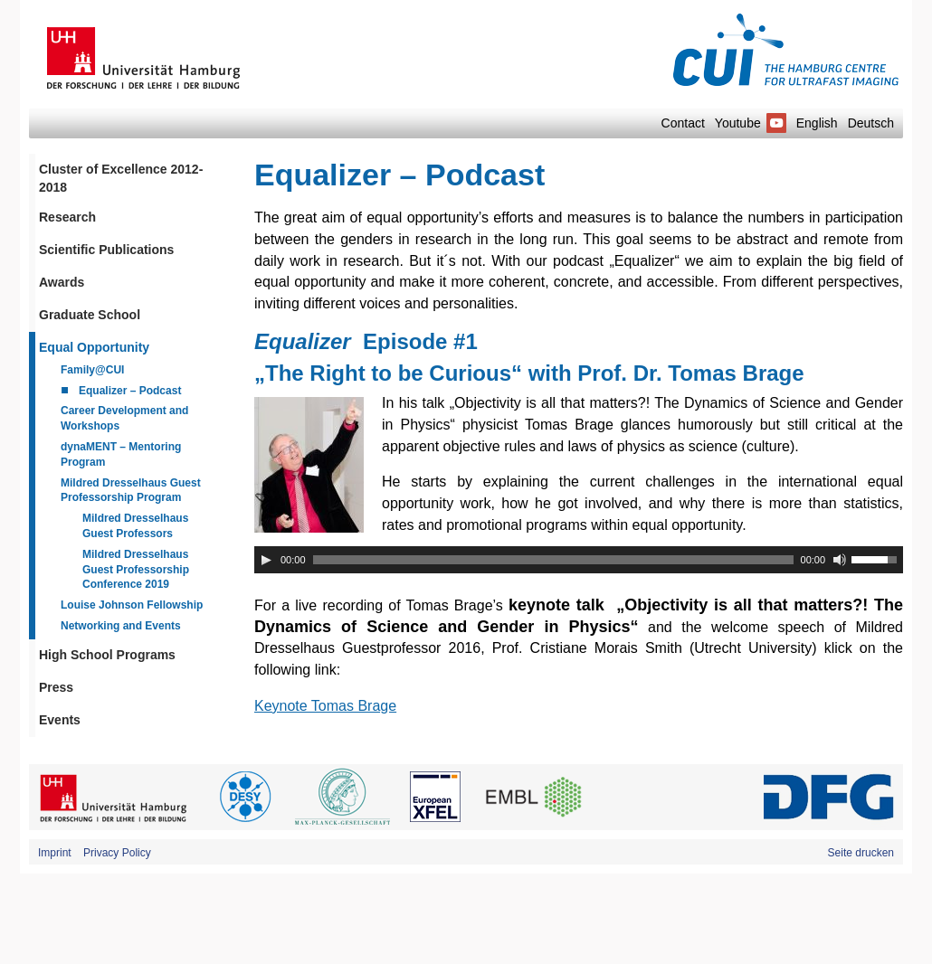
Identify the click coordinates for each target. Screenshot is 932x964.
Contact (683, 123)
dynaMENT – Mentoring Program (121, 454)
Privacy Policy (117, 852)
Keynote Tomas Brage (325, 706)
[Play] (266, 560)
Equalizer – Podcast (130, 390)
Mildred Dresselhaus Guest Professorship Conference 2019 (135, 569)
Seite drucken (861, 852)
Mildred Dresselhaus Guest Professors (135, 526)
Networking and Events (121, 625)
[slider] (553, 559)
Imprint (54, 852)
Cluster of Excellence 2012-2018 (121, 178)
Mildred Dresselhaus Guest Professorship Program (131, 491)
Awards (61, 282)
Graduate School (89, 314)
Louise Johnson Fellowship (132, 605)
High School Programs (107, 654)
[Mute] (839, 560)
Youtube (750, 123)
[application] (578, 559)
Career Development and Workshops (124, 418)
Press (56, 687)
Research (67, 217)
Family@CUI (92, 370)
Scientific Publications (106, 249)
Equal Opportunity (94, 347)
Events (60, 720)
